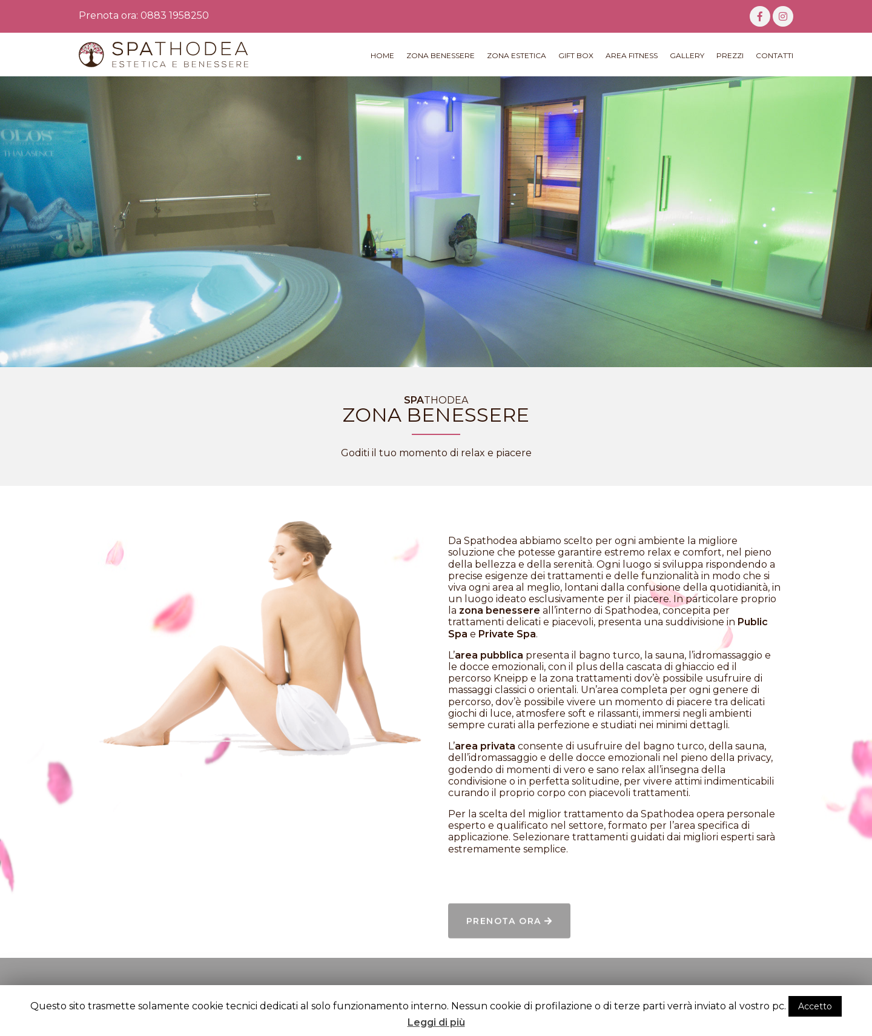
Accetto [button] (815, 1006)
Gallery (687, 55)
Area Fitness (632, 55)
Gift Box (575, 55)
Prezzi (730, 55)
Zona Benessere (440, 55)
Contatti (774, 55)
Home (382, 55)
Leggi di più (436, 1022)
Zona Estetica (516, 55)
